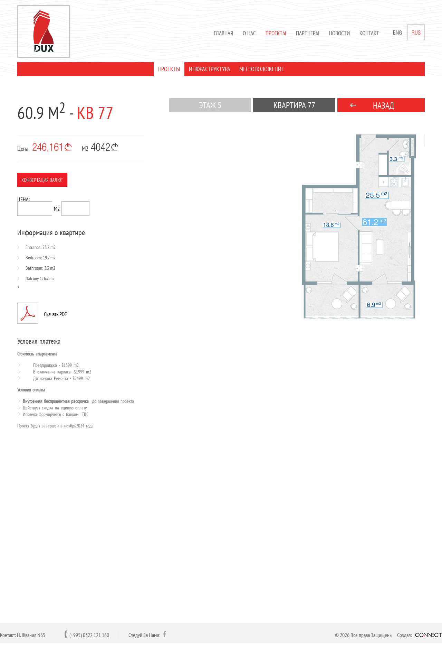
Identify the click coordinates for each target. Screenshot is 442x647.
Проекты (276, 33)
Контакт (369, 33)
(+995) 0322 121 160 (89, 634)
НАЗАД (383, 105)
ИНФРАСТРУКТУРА (209, 69)
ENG (397, 33)
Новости (339, 33)
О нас (249, 33)
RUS (416, 32)
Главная (223, 33)
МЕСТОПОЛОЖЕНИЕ (261, 69)
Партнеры (307, 33)
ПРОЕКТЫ (169, 69)
